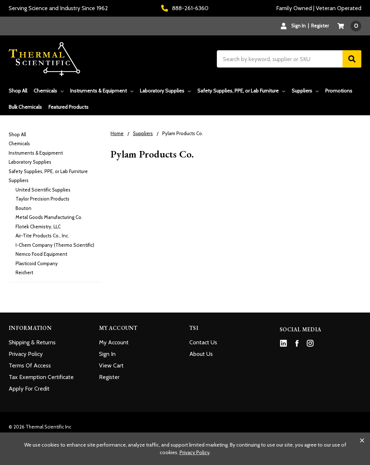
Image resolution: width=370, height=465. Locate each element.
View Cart (111, 365)
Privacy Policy (26, 353)
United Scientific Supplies (43, 190)
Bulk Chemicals (25, 107)
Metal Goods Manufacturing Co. (49, 217)
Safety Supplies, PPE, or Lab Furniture (241, 90)
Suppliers (305, 90)
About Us (201, 353)
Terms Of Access (30, 365)
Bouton (23, 208)
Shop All (18, 90)
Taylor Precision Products (42, 199)
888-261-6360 (184, 8)
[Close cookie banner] (362, 440)
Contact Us (203, 342)
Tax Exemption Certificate (41, 377)
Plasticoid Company (37, 263)
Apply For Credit (29, 388)
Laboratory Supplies (165, 90)
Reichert (24, 272)
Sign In (107, 353)
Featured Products (68, 107)
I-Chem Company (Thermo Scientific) (55, 245)
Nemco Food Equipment (41, 254)
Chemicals (49, 90)
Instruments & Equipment (101, 90)
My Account (114, 342)
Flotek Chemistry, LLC (38, 226)
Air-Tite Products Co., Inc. (42, 235)
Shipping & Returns (32, 342)
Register (320, 26)
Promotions (338, 90)
